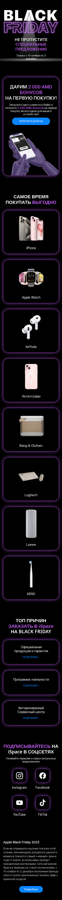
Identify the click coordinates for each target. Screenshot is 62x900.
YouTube (19, 815)
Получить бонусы (31, 121)
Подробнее (31, 889)
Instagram (19, 787)
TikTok (42, 815)
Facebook (43, 787)
